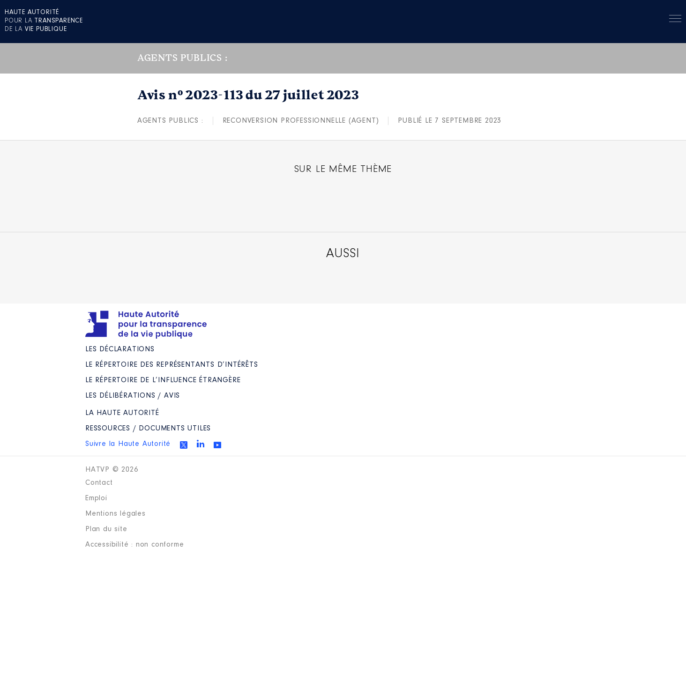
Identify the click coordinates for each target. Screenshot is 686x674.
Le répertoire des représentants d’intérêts (171, 365)
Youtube (217, 445)
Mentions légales (115, 514)
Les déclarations (120, 349)
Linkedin (200, 443)
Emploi (96, 498)
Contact (99, 483)
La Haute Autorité (122, 413)
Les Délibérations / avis (132, 396)
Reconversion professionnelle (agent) (301, 121)
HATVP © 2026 (111, 470)
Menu (675, 20)
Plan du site (106, 529)
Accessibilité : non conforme (134, 544)
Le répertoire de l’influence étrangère (162, 380)
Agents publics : (170, 121)
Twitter (183, 445)
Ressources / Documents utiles (148, 428)
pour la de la (44, 21)
